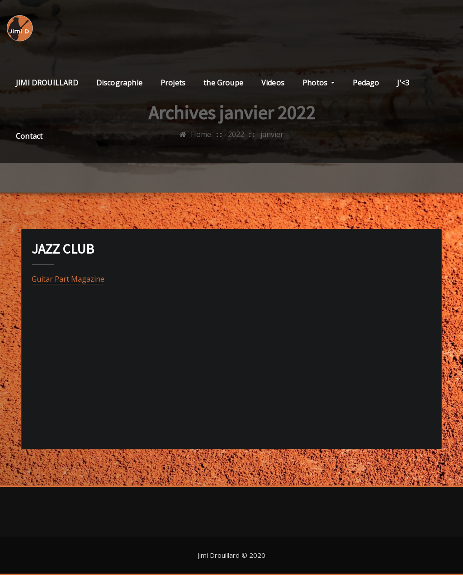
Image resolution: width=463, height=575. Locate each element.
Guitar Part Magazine (68, 279)
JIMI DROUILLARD (47, 83)
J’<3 (403, 83)
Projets (173, 83)
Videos (272, 83)
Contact (29, 136)
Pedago (366, 83)
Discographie (119, 83)
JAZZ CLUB (63, 248)
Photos (318, 83)
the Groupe (223, 83)
